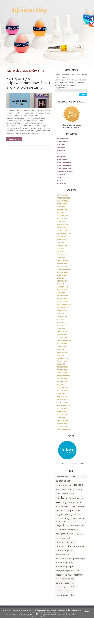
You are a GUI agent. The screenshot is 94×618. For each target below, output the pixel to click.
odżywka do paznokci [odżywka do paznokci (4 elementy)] (75, 525)
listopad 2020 (62, 195)
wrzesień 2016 (62, 343)
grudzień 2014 (62, 400)
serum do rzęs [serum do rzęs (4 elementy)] (68, 579)
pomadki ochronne (65, 171)
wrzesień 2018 (62, 272)
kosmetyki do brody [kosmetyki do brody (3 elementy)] (76, 498)
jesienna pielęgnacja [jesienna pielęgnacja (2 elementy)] (68, 493)
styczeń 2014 (62, 420)
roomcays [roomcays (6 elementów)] (79, 574)
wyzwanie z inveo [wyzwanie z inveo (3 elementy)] (62, 595)
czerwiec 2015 (62, 382)
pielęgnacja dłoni (64, 165)
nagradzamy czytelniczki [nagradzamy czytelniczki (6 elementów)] (68, 514)
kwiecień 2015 (62, 388)
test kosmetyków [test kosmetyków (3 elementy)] (62, 587)
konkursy (61, 150)
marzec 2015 (62, 391)
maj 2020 (60, 213)
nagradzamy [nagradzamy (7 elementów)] (73, 510)
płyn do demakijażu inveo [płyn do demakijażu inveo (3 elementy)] (64, 563)
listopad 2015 (62, 373)
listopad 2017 (62, 302)
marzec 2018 (62, 290)
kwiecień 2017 (62, 322)
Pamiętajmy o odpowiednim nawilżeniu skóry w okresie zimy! (28, 83)
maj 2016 (60, 355)
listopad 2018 (62, 266)
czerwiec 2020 (62, 210)
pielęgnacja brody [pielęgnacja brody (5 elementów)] (64, 533)
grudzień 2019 (62, 228)
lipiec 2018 (61, 278)
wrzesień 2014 (62, 408)
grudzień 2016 (62, 334)
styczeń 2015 (62, 397)
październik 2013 (64, 429)
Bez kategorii (62, 142)
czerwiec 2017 (62, 317)
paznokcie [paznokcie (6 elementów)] (61, 529)
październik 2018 (64, 269)
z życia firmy (62, 183)
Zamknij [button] (87, 611)
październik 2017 (64, 305)
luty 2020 (61, 222)
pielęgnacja (62, 159)
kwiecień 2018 (62, 287)
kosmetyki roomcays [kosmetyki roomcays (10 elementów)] (68, 502)
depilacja (61, 148)
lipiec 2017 (61, 314)
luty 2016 (61, 364)
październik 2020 (64, 198)
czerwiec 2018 (62, 281)
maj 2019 (60, 248)
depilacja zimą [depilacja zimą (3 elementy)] (61, 489)
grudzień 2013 (62, 423)
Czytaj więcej (14, 139)
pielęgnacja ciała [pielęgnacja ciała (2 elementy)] (79, 534)
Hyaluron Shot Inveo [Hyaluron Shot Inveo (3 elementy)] (75, 489)
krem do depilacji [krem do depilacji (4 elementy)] (63, 506)
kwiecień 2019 (62, 251)
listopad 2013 (62, 426)
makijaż (60, 153)
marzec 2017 (62, 325)
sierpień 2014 (62, 411)
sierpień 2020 (62, 204)
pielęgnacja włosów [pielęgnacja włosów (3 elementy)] (62, 554)
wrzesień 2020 (62, 201)
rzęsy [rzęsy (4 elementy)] (58, 579)
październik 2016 (64, 340)
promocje (61, 174)
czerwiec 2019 (62, 245)
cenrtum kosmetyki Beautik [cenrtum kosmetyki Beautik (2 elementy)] (63, 485)
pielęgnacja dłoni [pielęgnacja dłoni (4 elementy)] (63, 538)
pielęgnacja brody (64, 162)
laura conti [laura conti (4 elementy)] (60, 510)
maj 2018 (60, 284)
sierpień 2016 (62, 346)
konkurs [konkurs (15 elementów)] (61, 497)
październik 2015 (64, 376)
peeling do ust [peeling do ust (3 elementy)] (73, 530)
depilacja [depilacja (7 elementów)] (78, 484)
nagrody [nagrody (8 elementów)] (60, 525)
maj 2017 (60, 319)
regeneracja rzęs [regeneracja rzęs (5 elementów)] (64, 574)
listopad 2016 (62, 337)
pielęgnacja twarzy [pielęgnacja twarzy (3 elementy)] (80, 546)
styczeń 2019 (62, 260)
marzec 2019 (62, 254)
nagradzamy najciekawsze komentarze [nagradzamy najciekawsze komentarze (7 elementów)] (70, 520)
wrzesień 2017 (62, 308)
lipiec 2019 (61, 242)
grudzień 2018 (62, 263)
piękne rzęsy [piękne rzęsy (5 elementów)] (79, 558)
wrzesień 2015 (62, 379)
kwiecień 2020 (62, 216)
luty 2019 (61, 257)
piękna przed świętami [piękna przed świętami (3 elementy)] (63, 559)
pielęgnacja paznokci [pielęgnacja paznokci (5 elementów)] (66, 542)
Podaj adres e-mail (61, 88)
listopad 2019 (62, 231)
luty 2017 (61, 328)
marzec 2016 (62, 361)
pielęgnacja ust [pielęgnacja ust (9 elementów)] (65, 550)
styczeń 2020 (62, 225)
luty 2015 (61, 394)
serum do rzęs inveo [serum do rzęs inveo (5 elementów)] (65, 582)
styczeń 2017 (62, 331)
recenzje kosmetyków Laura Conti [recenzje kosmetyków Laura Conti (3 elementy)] (67, 571)
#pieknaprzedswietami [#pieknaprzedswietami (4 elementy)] (65, 476)
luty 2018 (61, 293)
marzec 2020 (62, 219)
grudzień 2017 (62, 299)
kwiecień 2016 (62, 358)
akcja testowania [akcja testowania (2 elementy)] (81, 477)
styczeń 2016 (62, 367)
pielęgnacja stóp (64, 168)
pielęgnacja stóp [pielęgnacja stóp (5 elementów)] (63, 546)
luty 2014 (61, 417)
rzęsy (59, 177)
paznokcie (61, 156)
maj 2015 (60, 385)
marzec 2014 (62, 414)
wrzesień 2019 (62, 236)
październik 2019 (64, 234)
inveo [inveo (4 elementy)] (58, 493)
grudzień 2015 (62, 370)
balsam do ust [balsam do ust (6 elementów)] (63, 480)
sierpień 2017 (62, 311)
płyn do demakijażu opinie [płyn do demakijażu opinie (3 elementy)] (65, 567)
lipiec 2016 (61, 349)
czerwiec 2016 (62, 352)
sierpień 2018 (62, 275)
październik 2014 (64, 405)
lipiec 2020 (61, 207)
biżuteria (61, 145)
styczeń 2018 (62, 296)
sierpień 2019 (62, 239)
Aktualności (62, 139)
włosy (59, 180)
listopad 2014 (62, 402)
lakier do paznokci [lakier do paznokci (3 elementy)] (78, 506)
